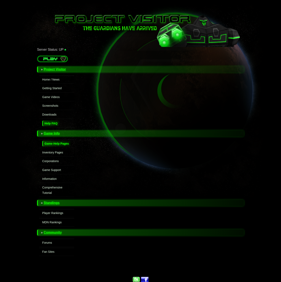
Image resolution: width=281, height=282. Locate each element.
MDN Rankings (52, 222)
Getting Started (52, 88)
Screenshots (50, 105)
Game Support (51, 170)
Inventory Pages (52, 152)
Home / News (51, 79)
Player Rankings (52, 213)
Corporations (50, 161)
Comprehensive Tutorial (52, 190)
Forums (47, 242)
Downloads (49, 114)
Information (49, 178)
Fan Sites (48, 251)
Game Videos (51, 97)
